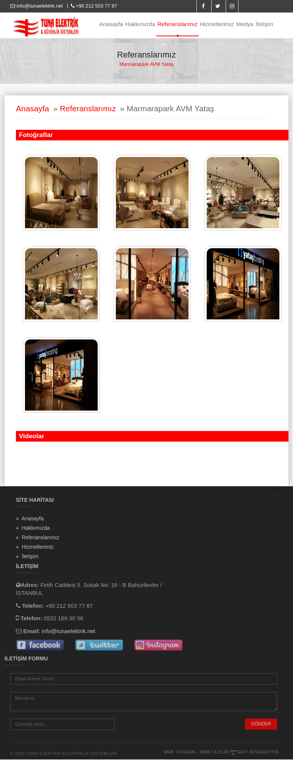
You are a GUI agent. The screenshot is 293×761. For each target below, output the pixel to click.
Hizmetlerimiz (217, 24)
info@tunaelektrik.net (37, 6)
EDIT (258, 754)
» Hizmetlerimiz (35, 549)
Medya (244, 24)
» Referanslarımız (37, 539)
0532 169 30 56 (63, 620)
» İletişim (27, 558)
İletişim (264, 24)
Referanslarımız (177, 24)
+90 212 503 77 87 (93, 6)
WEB (180, 754)
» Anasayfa (30, 520)
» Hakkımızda (33, 530)
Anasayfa (111, 24)
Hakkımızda (140, 24)
